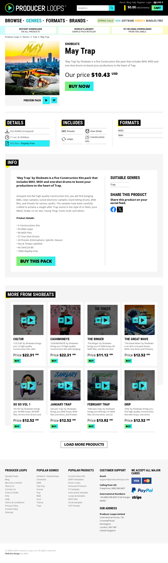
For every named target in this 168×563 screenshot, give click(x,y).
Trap (113, 184)
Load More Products (84, 444)
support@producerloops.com (114, 479)
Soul (39, 499)
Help (134, 2)
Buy (17, 360)
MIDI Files (73, 499)
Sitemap (9, 512)
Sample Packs (11, 476)
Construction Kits (76, 476)
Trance (40, 502)
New (118, 20)
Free (160, 20)
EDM (39, 482)
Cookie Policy (11, 509)
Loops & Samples (76, 496)
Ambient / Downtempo (48, 476)
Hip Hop (41, 486)
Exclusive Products (77, 486)
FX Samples (73, 489)
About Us (9, 486)
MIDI (120, 130)
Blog (128, 2)
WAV (120, 135)
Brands (77, 20)
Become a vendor (13, 482)
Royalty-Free (28, 143)
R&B (39, 496)
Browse (13, 20)
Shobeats (72, 44)
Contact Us (10, 489)
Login (148, 2)
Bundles (151, 20)
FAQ (7, 496)
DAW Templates (76, 479)
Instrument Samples (78, 492)
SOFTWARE (128, 20)
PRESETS (140, 20)
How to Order (12, 492)
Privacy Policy (11, 505)
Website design (12, 553)
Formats (55, 20)
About (122, 2)
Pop (39, 492)
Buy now (79, 86)
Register (141, 2)
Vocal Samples (75, 502)
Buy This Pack (36, 261)
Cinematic (41, 479)
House (40, 489)
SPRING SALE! (106, 20)
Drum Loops (74, 482)
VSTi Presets (74, 505)
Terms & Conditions (14, 502)
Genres (34, 20)
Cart (157, 8)
